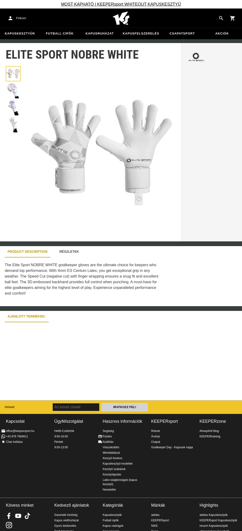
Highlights (208, 505)
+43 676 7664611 (17, 436)
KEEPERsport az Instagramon (9, 525)
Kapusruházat (100, 33)
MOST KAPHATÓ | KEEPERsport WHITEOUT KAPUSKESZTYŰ (121, 4)
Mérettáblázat (111, 452)
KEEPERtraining (209, 436)
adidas (155, 515)
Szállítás (108, 442)
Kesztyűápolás (112, 474)
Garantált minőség (66, 515)
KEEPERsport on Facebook (9, 516)
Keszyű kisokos (112, 458)
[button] (13, 73)
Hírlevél (9, 407)
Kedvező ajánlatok (71, 505)
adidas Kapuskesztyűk (213, 515)
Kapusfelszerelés (141, 33)
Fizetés (107, 436)
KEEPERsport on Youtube (18, 516)
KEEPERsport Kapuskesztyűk (218, 520)
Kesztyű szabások (114, 469)
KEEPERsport (164, 421)
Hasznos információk (122, 421)
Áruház (155, 436)
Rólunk (155, 431)
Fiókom (21, 18)
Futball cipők (59, 33)
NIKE (154, 525)
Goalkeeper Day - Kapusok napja (172, 447)
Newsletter (109, 489)
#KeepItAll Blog (209, 431)
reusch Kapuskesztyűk (213, 525)
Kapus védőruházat (66, 520)
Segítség (108, 431)
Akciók (222, 33)
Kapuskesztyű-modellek (118, 463)
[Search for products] (221, 18)
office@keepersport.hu (20, 431)
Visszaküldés (111, 447)
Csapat (155, 442)
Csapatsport (182, 33)
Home (121, 18)
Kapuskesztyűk (20, 33)
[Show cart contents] (232, 18)
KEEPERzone (212, 421)
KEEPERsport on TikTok (27, 516)
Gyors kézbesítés (65, 525)
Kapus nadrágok (113, 525)
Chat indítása (14, 442)
